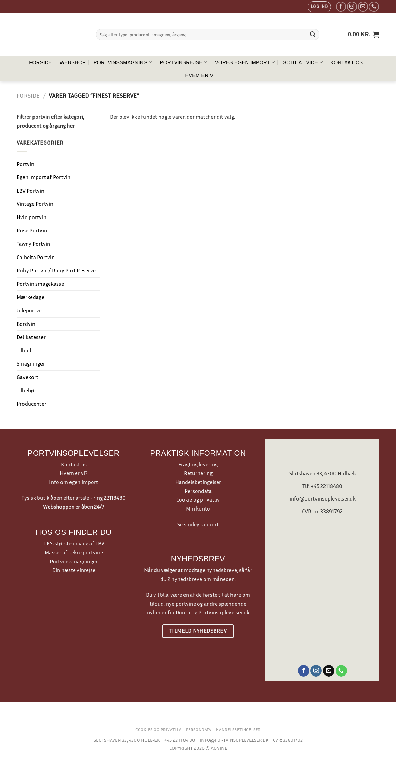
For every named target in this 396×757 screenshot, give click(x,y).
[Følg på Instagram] (352, 7)
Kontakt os (346, 62)
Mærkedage (30, 296)
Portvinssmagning (123, 62)
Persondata (198, 490)
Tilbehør (26, 390)
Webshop (73, 62)
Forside (40, 62)
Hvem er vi (200, 75)
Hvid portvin (31, 217)
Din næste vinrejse (73, 569)
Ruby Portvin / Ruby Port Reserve (56, 270)
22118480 (115, 497)
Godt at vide (303, 62)
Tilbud (24, 350)
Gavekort (27, 376)
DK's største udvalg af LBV (73, 543)
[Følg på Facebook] (341, 7)
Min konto (198, 508)
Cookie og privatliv (198, 499)
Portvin (25, 164)
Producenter (31, 403)
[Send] (313, 34)
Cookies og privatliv (158, 729)
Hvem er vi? (73, 472)
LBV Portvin (30, 190)
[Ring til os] (374, 7)
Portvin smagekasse (40, 283)
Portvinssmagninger (74, 561)
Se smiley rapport (198, 524)
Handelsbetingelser (198, 481)
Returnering (198, 472)
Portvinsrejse (183, 62)
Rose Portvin (32, 230)
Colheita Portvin (36, 257)
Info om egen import (73, 481)
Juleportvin (30, 310)
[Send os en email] (363, 7)
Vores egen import (245, 62)
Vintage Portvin (35, 203)
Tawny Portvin (33, 243)
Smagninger (31, 363)
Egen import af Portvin (43, 177)
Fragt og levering (198, 464)
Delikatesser (31, 336)
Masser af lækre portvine (74, 552)
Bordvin (26, 323)
